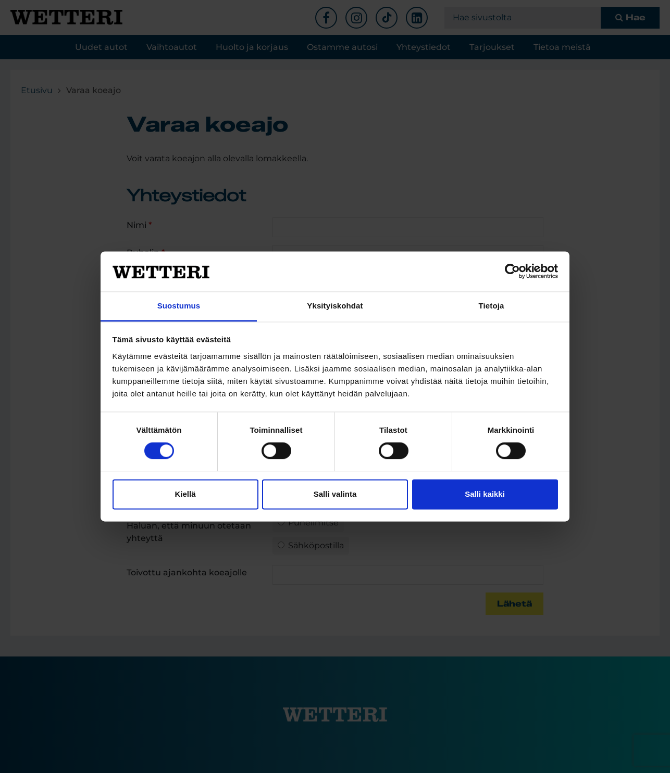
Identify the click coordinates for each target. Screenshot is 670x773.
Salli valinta (335, 493)
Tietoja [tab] (491, 305)
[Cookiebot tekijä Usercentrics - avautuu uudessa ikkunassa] (512, 271)
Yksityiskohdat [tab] (335, 305)
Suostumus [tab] (179, 305)
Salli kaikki (485, 493)
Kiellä (185, 493)
